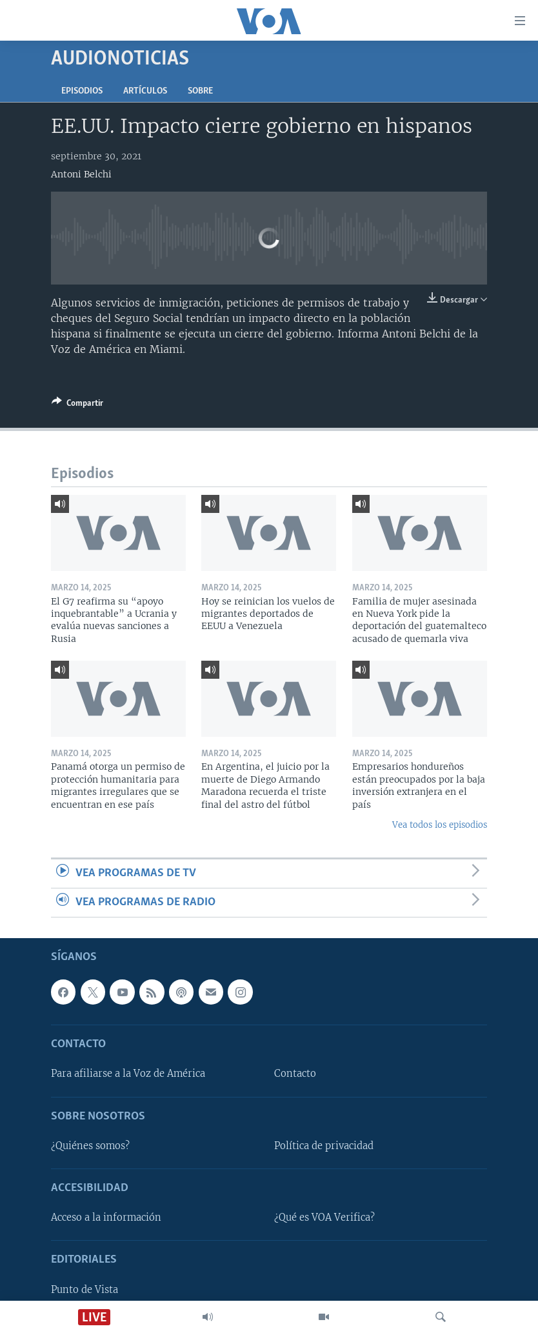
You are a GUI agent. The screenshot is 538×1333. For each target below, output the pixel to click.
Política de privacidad (324, 1146)
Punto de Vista (84, 1290)
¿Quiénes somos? (90, 1146)
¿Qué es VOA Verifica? (324, 1218)
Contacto (295, 1074)
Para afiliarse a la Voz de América (128, 1074)
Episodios (82, 91)
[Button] (77, 405)
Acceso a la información (106, 1218)
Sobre (200, 91)
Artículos (145, 91)
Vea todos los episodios (439, 824)
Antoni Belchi (81, 174)
